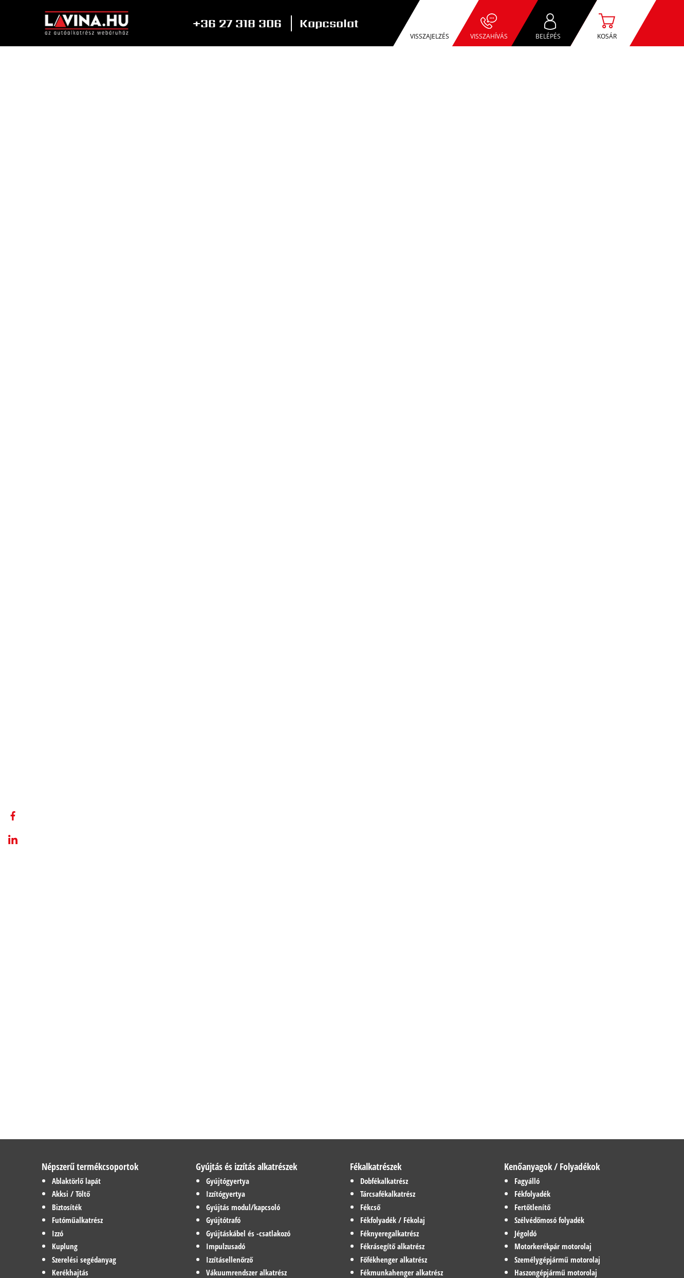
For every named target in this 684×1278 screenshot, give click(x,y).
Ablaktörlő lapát (76, 1181)
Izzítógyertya (225, 1194)
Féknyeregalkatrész (389, 1233)
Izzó (57, 1233)
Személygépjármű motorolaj (557, 1259)
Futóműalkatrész (77, 1220)
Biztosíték (67, 1207)
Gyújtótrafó (223, 1220)
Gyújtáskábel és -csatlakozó (248, 1233)
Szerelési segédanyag (84, 1259)
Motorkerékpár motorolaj (552, 1246)
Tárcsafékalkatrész (387, 1194)
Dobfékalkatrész (384, 1181)
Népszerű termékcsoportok (90, 1166)
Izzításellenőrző (229, 1259)
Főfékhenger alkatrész (393, 1259)
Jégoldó (525, 1233)
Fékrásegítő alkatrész (392, 1246)
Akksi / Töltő (71, 1194)
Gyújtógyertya (227, 1181)
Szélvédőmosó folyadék (549, 1220)
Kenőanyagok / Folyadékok (552, 1166)
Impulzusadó (225, 1246)
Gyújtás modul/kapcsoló (243, 1207)
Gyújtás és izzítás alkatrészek (246, 1166)
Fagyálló (527, 1181)
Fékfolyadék (532, 1194)
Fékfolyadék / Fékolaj (392, 1220)
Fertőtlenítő (532, 1207)
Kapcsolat (329, 23)
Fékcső (370, 1207)
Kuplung (65, 1246)
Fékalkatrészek (375, 1166)
